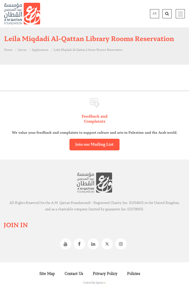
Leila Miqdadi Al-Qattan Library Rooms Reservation (88, 49)
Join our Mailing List (94, 145)
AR (154, 13)
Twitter (108, 243)
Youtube (67, 243)
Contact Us (73, 274)
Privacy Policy (105, 274)
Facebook (81, 243)
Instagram (122, 243)
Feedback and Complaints (95, 119)
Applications (40, 49)
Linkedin (95, 243)
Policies (133, 274)
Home (8, 49)
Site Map (47, 274)
